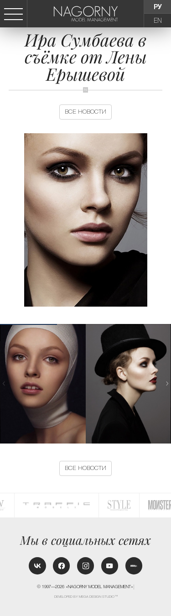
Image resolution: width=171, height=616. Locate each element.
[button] (167, 383)
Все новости (85, 111)
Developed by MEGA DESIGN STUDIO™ (86, 597)
